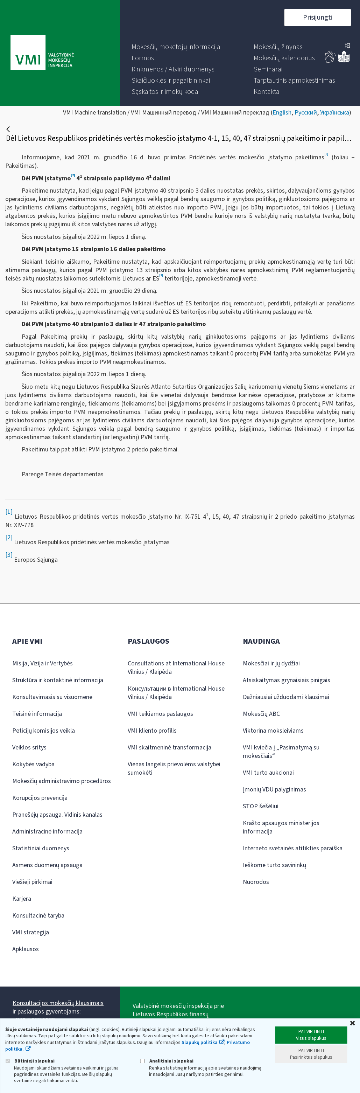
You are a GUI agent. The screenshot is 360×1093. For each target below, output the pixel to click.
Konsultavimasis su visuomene (52, 697)
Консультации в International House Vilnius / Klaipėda (176, 692)
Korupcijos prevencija (40, 798)
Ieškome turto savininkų (274, 865)
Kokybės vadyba (33, 764)
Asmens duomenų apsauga (47, 865)
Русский (306, 112)
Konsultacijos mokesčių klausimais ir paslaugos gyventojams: (58, 1007)
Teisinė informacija (37, 714)
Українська (334, 112)
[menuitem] (176, 47)
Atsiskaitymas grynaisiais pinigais (286, 680)
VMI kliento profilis (152, 730)
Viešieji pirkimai (32, 882)
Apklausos (25, 949)
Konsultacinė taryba (38, 915)
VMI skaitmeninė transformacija (169, 747)
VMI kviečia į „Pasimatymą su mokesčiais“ (281, 751)
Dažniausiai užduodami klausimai (286, 697)
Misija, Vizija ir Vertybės (42, 663)
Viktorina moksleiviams (273, 730)
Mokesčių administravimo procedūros (61, 781)
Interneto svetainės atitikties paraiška (293, 848)
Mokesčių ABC (261, 714)
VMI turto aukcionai (268, 772)
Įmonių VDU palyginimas (274, 789)
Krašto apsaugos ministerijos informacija (281, 827)
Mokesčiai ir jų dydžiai (271, 663)
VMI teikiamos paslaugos (160, 714)
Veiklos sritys (29, 747)
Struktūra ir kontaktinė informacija (57, 680)
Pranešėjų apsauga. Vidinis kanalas (57, 814)
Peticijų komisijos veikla (43, 730)
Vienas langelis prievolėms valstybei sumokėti (174, 768)
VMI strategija (30, 932)
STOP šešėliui (260, 806)
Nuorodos (256, 882)
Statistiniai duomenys (40, 848)
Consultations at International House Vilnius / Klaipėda (176, 667)
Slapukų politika (200, 1042)
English (282, 112)
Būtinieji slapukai (30, 1061)
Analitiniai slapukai (166, 1061)
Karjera (21, 898)
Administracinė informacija (47, 831)
